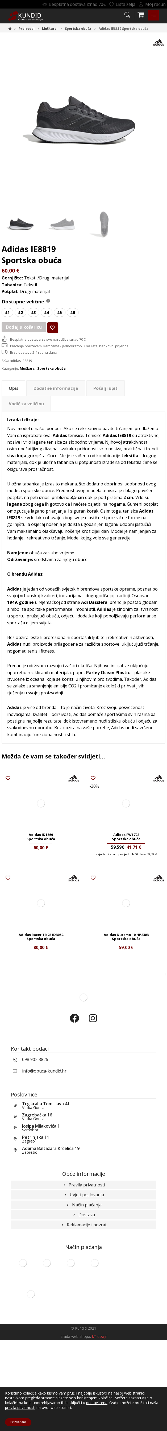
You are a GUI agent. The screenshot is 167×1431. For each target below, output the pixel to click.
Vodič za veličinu (26, 417)
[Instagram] (93, 1103)
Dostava (83, 1302)
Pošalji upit (105, 401)
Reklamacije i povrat (83, 1314)
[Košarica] (141, 14)
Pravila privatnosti (83, 1267)
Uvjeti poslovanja (83, 1278)
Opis (13, 401)
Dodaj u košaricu (23, 337)
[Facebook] (74, 1103)
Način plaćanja (84, 1290)
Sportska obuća (51, 381)
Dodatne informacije (56, 401)
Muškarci (28, 381)
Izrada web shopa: (75, 1427)
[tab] (13, 401)
